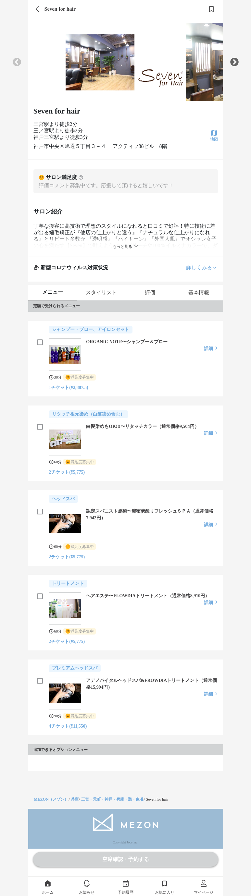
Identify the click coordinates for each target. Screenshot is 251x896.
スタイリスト (101, 292)
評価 (150, 292)
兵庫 (75, 799)
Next (234, 62)
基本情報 (198, 292)
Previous (17, 62)
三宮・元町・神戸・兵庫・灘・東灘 (112, 799)
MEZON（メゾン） (51, 799)
